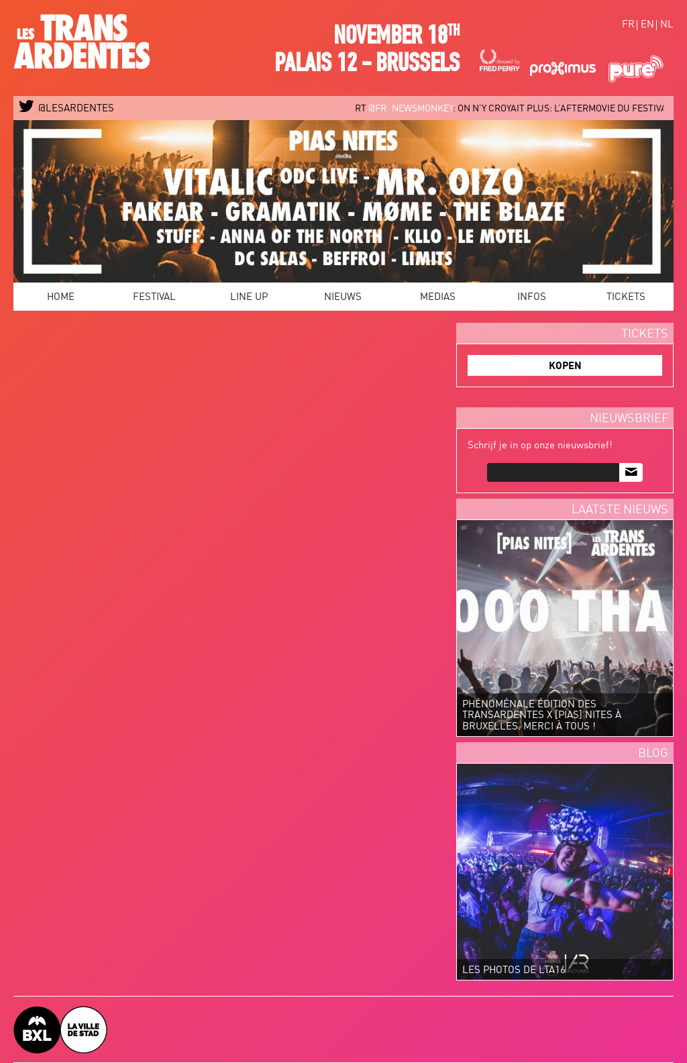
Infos (531, 298)
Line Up (249, 298)
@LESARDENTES (67, 109)
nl (667, 25)
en (647, 25)
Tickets (625, 298)
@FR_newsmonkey (420, 108)
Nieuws (343, 298)
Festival (154, 298)
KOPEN (565, 367)
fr (628, 25)
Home (60, 298)
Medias (438, 298)
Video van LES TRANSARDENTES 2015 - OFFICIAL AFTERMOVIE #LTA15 (232, 444)
